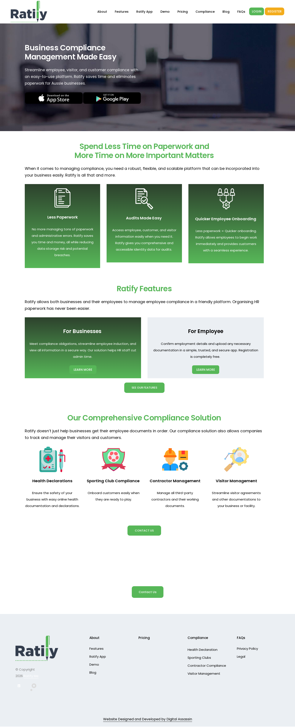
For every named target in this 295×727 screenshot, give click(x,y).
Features (122, 11)
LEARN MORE (83, 369)
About (102, 11)
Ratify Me (31, 676)
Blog (226, 11)
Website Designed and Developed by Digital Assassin (147, 719)
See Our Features (144, 388)
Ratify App (144, 11)
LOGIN (256, 11)
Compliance (205, 11)
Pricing (182, 11)
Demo (165, 11)
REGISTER (275, 11)
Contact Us (144, 531)
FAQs (241, 11)
